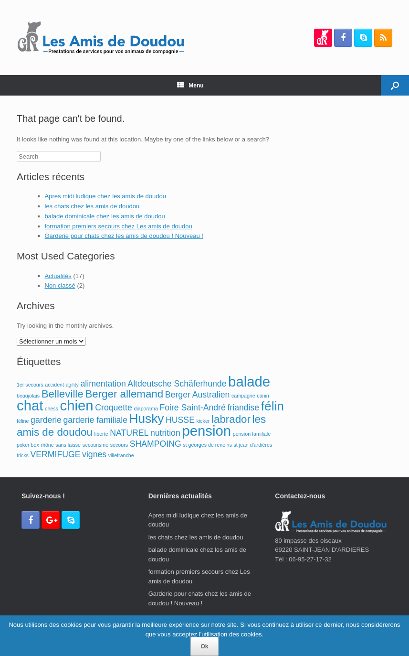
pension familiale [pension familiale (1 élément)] (252, 434)
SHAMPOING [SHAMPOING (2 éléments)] (155, 444)
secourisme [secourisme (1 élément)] (95, 445)
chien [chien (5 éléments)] (77, 405)
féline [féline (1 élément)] (23, 421)
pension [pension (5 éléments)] (206, 431)
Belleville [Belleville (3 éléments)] (63, 394)
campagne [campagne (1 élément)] (243, 395)
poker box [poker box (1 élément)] (28, 445)
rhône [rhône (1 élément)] (47, 445)
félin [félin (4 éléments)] (272, 406)
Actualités (58, 276)
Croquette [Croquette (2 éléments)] (113, 407)
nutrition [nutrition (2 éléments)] (165, 433)
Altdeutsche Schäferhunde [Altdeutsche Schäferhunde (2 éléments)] (176, 383)
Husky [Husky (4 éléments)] (146, 418)
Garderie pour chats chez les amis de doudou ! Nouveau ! (124, 235)
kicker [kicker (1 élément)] (203, 421)
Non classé (60, 285)
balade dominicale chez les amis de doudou (105, 216)
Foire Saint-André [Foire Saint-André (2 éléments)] (192, 407)
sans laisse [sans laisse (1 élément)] (68, 445)
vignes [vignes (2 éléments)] (94, 454)
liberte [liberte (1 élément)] (101, 434)
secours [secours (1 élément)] (119, 445)
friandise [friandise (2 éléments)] (243, 407)
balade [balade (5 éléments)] (249, 381)
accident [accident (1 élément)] (54, 384)
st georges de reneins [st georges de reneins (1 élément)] (207, 445)
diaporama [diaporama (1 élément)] (145, 408)
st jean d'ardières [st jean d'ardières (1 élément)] (252, 445)
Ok (204, 646)
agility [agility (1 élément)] (72, 384)
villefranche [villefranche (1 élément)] (121, 455)
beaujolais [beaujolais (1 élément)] (28, 395)
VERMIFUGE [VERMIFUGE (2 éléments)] (56, 454)
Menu (190, 85)
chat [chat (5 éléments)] (30, 405)
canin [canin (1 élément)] (263, 395)
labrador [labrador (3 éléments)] (231, 419)
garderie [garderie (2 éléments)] (46, 420)
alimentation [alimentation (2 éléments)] (103, 383)
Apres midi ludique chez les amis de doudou (105, 196)
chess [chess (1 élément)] (51, 408)
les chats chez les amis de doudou (92, 206)
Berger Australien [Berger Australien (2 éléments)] (197, 394)
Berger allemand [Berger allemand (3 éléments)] (124, 394)
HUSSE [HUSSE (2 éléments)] (180, 420)
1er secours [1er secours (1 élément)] (30, 384)
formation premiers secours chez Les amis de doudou (118, 226)
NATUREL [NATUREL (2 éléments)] (129, 433)
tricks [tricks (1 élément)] (23, 455)
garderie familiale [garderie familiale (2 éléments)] (95, 420)
